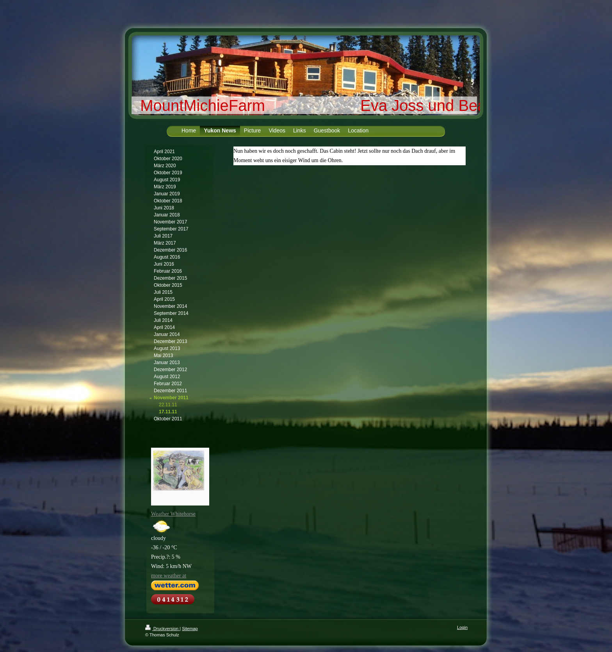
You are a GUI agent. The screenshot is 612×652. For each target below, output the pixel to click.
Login (462, 627)
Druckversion (162, 628)
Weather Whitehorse (173, 514)
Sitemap (189, 628)
